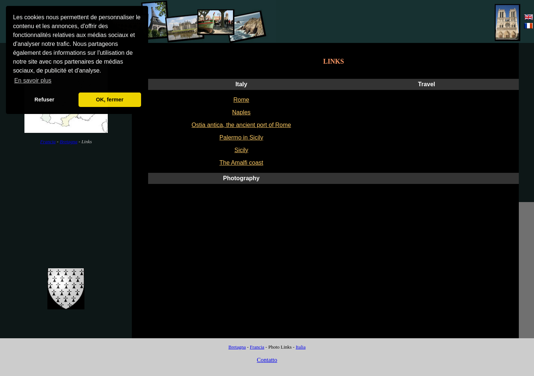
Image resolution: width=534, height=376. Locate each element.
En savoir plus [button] (32, 80)
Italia (301, 347)
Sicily (241, 150)
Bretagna (68, 141)
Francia (48, 141)
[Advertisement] (409, 21)
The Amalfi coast (241, 163)
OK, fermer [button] (109, 100)
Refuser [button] (44, 100)
